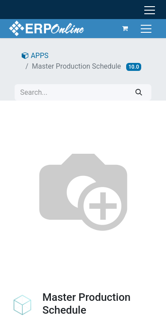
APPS (35, 55)
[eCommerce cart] (125, 28)
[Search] (138, 92)
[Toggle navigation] (147, 28)
